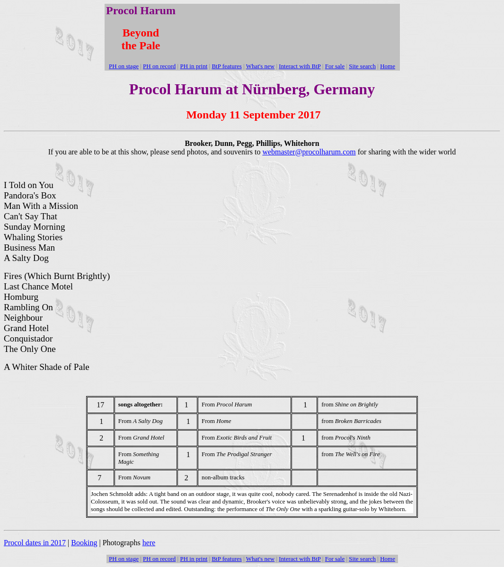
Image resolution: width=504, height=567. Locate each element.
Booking (84, 543)
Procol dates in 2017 (35, 543)
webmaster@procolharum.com (308, 152)
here (149, 543)
